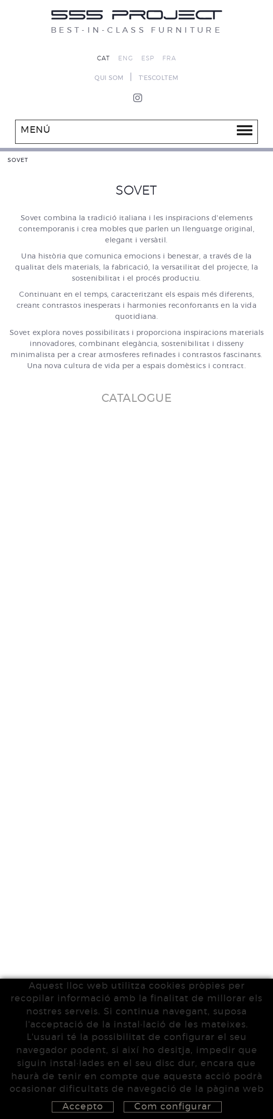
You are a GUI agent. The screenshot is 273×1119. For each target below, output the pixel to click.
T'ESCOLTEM (158, 78)
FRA (169, 58)
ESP (147, 58)
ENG (125, 58)
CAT (103, 58)
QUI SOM (109, 78)
